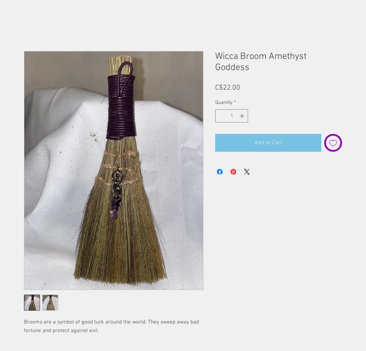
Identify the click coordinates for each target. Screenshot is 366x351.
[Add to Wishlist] (333, 143)
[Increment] (242, 116)
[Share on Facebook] (220, 171)
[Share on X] (247, 171)
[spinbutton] (231, 116)
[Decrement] (220, 116)
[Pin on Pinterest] (233, 171)
